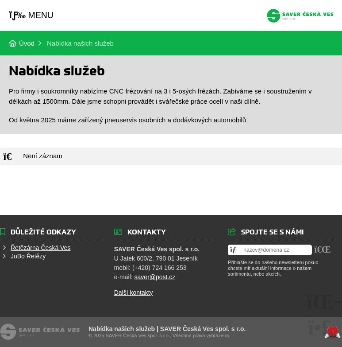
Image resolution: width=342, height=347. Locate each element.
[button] (31, 15)
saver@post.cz (155, 277)
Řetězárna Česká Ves (40, 247)
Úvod (300, 16)
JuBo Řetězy (28, 256)
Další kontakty (133, 292)
